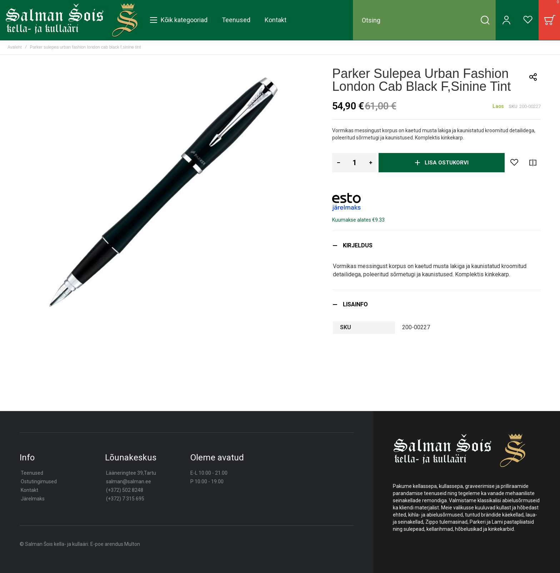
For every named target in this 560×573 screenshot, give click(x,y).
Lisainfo (355, 304)
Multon (132, 544)
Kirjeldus (357, 245)
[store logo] (71, 20)
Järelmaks (33, 499)
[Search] (485, 20)
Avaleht (15, 47)
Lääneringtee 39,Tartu (131, 473)
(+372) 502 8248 (124, 490)
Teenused (32, 473)
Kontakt (29, 490)
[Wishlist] (528, 20)
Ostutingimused (39, 481)
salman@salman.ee (128, 481)
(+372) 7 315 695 (125, 499)
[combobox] (424, 20)
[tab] (436, 245)
